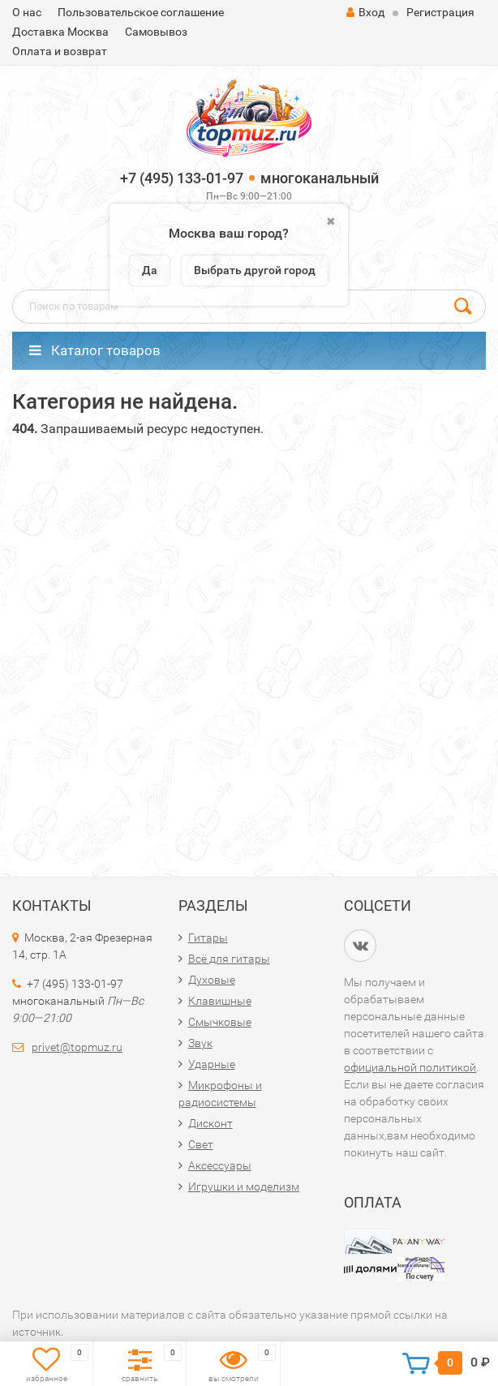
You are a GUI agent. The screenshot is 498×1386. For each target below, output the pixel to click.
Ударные (211, 1064)
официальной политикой (410, 1067)
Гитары (208, 937)
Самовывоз (156, 31)
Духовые (211, 979)
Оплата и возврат (59, 51)
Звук (200, 1042)
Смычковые (219, 1021)
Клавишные (219, 1000)
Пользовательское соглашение (141, 12)
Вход (365, 12)
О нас (26, 12)
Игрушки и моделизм (243, 1186)
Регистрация (440, 12)
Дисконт (210, 1123)
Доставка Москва (60, 31)
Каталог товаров (95, 350)
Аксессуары (219, 1165)
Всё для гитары (229, 958)
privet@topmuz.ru (77, 1047)
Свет (200, 1144)
